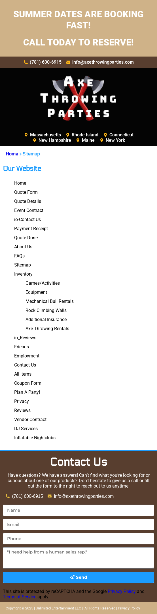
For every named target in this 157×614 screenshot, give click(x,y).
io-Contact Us (27, 219)
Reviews (22, 410)
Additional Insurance (46, 319)
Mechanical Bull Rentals (50, 301)
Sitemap (22, 265)
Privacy (21, 401)
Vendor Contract (30, 419)
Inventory (23, 274)
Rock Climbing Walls (46, 310)
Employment (26, 356)
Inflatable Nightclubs (35, 437)
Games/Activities (43, 283)
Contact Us (25, 365)
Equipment (36, 292)
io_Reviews (25, 337)
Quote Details (27, 201)
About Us (23, 246)
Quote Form (26, 192)
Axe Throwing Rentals (47, 328)
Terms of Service (19, 597)
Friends (21, 346)
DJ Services (26, 428)
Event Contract (28, 210)
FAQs (19, 256)
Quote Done (26, 237)
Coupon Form (27, 383)
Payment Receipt (31, 228)
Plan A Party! (27, 392)
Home (12, 154)
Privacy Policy (122, 591)
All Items (22, 374)
